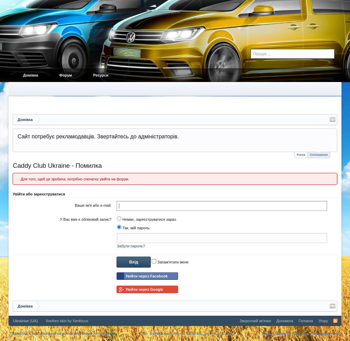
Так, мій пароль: (133, 228)
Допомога (284, 321)
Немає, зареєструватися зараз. (147, 219)
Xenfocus (81, 321)
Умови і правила (275, 333)
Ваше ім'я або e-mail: (93, 205)
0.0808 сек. (159, 333)
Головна (306, 321)
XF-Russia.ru (104, 333)
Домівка (30, 75)
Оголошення (318, 154)
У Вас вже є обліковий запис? (85, 219)
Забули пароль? (131, 246)
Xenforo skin (56, 321)
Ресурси (100, 75)
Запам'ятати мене (170, 262)
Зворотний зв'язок (255, 321)
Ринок (301, 154)
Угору (323, 321)
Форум (65, 75)
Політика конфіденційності (316, 333)
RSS (335, 321)
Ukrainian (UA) (25, 321)
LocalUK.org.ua (43, 333)
